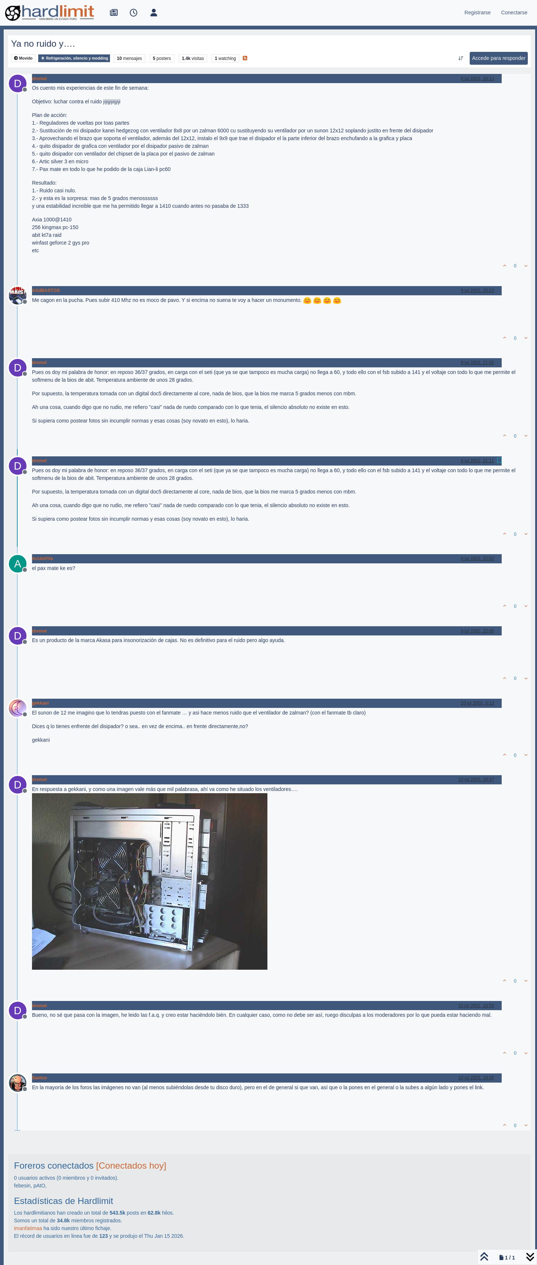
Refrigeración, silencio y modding (74, 58)
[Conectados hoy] (131, 1165)
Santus (39, 1077)
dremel (39, 78)
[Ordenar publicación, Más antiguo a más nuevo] (461, 58)
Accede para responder (499, 58)
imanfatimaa (28, 1228)
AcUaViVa (42, 558)
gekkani (40, 703)
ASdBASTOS (46, 290)
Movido (23, 58)
